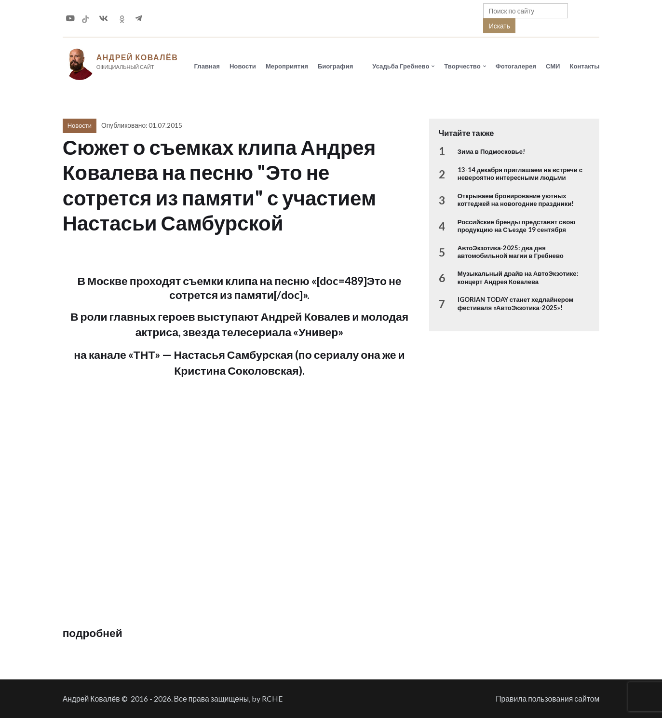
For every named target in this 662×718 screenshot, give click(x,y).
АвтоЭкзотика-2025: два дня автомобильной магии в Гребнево (511, 251)
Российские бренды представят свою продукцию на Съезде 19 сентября (517, 226)
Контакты (585, 66)
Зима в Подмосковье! (491, 152)
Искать (499, 26)
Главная (207, 66)
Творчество (462, 66)
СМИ (553, 66)
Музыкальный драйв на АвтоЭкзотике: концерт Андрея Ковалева (518, 277)
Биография (335, 66)
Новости (243, 66)
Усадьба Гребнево (400, 66)
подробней (93, 633)
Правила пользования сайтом (547, 698)
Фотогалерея (516, 66)
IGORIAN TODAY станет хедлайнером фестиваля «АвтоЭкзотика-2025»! (515, 304)
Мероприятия (287, 66)
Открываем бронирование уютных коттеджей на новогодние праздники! (516, 200)
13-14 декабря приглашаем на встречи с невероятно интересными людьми (520, 174)
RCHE (272, 698)
